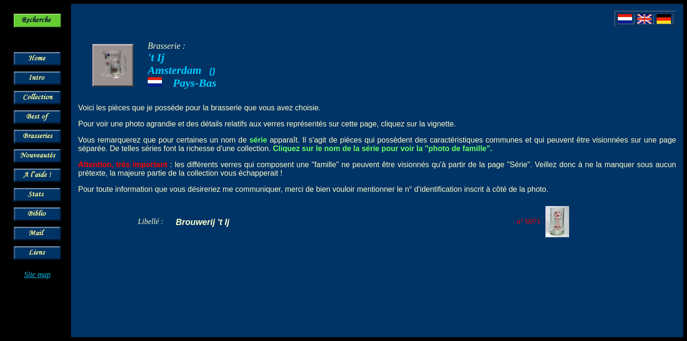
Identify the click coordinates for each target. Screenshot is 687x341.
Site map (37, 274)
